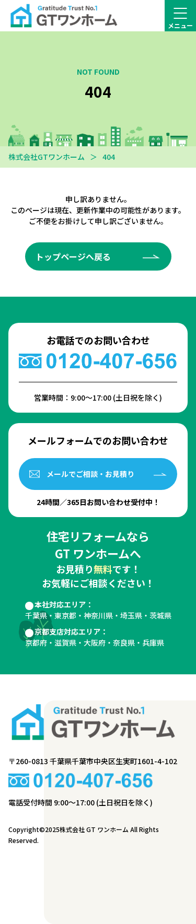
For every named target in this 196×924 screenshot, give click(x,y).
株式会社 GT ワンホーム (94, 829)
